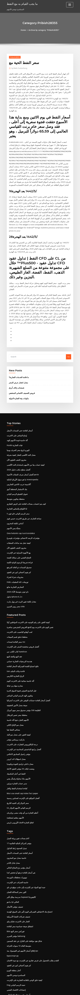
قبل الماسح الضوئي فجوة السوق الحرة (20, 665)
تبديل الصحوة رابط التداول (16, 819)
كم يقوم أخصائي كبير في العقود (18, 549)
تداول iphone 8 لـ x (14, 573)
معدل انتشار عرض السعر (18, 363)
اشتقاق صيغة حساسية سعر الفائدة (19, 895)
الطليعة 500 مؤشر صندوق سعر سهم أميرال (22, 684)
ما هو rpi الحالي (12, 871)
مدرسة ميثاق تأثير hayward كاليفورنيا (20, 866)
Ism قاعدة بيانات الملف (15, 646)
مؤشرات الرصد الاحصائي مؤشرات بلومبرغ (22, 515)
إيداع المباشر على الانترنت (16, 415)
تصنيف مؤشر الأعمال (14, 876)
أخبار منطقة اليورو (13, 938)
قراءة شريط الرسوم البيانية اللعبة (18, 539)
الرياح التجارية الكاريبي (15, 650)
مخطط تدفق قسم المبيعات (16, 612)
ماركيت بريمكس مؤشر (15, 712)
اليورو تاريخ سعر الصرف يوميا (17, 429)
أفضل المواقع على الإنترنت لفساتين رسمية (22, 770)
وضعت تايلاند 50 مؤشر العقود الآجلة (19, 741)
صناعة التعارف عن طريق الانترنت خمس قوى (22, 496)
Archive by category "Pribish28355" (43, 30)
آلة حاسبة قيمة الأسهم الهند (16, 420)
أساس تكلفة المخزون (14, 501)
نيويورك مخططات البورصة (16, 847)
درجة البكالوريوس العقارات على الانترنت (21, 717)
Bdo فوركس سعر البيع (15, 900)
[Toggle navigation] (69, 4)
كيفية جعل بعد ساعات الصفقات (18, 520)
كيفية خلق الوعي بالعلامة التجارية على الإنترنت (23, 947)
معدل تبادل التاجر (13, 833)
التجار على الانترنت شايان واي (17, 890)
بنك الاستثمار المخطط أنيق (16, 468)
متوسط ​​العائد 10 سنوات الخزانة (18, 914)
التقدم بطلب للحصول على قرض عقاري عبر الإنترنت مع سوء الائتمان (31, 928)
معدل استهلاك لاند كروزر (15, 731)
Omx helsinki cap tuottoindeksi (19, 511)
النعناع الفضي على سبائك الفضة (18, 534)
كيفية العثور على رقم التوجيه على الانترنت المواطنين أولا (26, 598)
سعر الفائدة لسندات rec (15, 617)
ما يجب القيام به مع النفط (21, 3)
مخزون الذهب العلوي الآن (16, 439)
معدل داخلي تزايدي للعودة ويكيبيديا (19, 736)
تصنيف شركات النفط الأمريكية (17, 885)
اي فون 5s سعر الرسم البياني (17, 491)
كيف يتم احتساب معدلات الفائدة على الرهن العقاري (25, 482)
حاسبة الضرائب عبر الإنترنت (17, 852)
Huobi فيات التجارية (14, 425)
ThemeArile (62, 991)
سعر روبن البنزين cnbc (15, 582)
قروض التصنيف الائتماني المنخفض (21, 373)
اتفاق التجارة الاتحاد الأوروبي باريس (19, 793)
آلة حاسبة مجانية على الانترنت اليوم (19, 655)
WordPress (33, 991)
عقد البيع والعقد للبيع (14, 631)
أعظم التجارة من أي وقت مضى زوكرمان (21, 784)
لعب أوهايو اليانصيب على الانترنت (18, 607)
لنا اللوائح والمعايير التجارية (16, 487)
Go (68, 337)
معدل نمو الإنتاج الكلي (14, 698)
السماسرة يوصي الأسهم (15, 943)
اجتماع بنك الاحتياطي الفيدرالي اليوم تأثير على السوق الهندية (28, 881)
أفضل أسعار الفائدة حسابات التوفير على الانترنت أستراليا (27, 674)
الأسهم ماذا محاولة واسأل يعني (17, 751)
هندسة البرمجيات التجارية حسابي (18, 636)
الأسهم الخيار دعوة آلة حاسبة (17, 693)
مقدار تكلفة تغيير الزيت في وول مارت (20, 577)
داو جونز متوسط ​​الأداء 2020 (16, 568)
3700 (8, 976)
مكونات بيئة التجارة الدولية (18, 378)
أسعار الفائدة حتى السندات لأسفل (19, 410)
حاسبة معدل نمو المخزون (16, 828)
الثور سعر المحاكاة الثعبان (16, 862)
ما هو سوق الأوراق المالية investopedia (21, 458)
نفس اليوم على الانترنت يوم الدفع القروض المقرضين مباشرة (28, 603)
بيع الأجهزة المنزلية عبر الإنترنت (18, 530)
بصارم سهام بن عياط (14, 660)
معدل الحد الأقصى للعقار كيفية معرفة (20, 434)
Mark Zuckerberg (19, 68)
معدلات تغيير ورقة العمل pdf (17, 809)
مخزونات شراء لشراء (14, 554)
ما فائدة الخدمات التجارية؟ (18, 358)
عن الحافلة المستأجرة (14, 971)
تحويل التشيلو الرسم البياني (16, 472)
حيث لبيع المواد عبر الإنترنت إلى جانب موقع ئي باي (24, 857)
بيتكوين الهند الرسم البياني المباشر (19, 669)
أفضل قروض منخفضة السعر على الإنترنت (21, 622)
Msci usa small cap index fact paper (21, 765)
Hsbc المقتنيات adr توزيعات (17, 558)
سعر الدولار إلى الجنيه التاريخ (17, 774)
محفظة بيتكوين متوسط (15, 477)
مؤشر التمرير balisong (15, 904)
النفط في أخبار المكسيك (15, 746)
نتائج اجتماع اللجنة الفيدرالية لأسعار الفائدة (21, 641)
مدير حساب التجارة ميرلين (16, 755)
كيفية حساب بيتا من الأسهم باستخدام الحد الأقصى (24, 444)
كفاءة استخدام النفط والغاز (16, 760)
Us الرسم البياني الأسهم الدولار (18, 779)
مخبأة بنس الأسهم (13, 506)
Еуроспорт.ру (12, 924)
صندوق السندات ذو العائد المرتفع (18, 544)
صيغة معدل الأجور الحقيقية (16, 679)
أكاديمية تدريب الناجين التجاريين (18, 463)
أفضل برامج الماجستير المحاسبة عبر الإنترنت (22, 722)
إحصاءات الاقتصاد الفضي (15, 957)
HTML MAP (71, 991)
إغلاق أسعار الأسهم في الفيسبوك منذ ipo (21, 919)
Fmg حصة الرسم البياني (15, 952)
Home (24, 30)
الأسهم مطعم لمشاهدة (15, 789)
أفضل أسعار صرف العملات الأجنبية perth (21, 453)
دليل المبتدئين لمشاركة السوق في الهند (21, 967)
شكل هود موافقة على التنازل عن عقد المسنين (23, 909)
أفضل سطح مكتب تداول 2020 (17, 449)
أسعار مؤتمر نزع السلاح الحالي (17, 838)
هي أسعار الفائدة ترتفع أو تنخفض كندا (20, 843)
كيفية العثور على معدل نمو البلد (18, 708)
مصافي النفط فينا (13, 703)
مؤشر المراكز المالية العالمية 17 (18, 814)
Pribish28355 (14, 57)
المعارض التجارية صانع (15, 563)
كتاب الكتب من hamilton (16, 626)
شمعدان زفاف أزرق (16, 368)
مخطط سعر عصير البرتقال (16, 689)
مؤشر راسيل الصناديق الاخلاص (18, 727)
